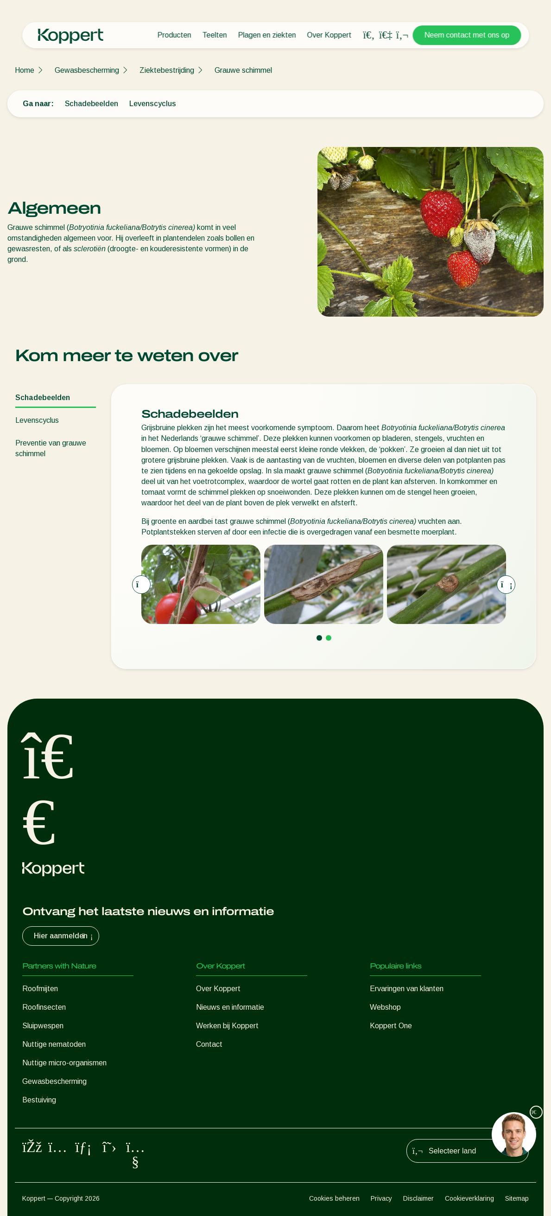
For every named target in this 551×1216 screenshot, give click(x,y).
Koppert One (391, 1026)
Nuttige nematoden (54, 1044)
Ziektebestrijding (166, 70)
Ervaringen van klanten (406, 989)
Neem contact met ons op (466, 35)
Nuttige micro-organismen (64, 1063)
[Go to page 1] (319, 638)
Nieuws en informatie (230, 1007)
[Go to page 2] (328, 638)
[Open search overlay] (368, 35)
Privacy (381, 1198)
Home (24, 70)
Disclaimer (418, 1198)
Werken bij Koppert (227, 1026)
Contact (209, 1044)
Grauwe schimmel (243, 70)
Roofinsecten (44, 1007)
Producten (174, 35)
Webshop (385, 1007)
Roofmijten (40, 989)
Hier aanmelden (64, 936)
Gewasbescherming (87, 70)
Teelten (214, 35)
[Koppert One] (385, 35)
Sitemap (517, 1198)
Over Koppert (329, 35)
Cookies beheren (334, 1198)
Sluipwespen (42, 1026)
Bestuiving (39, 1100)
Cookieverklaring (469, 1198)
